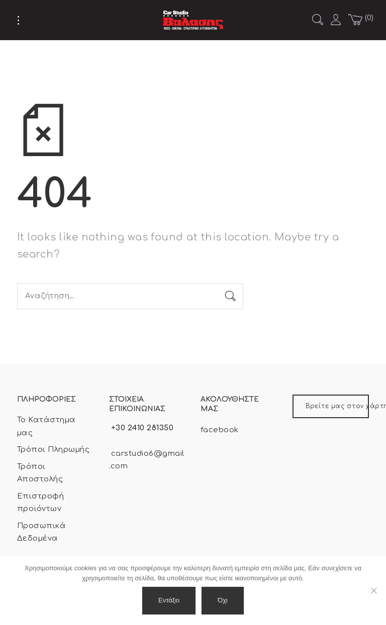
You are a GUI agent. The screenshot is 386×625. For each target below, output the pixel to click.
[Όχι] (373, 590)
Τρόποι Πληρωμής (53, 449)
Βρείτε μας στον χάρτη (337, 406)
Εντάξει (168, 600)
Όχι (223, 600)
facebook (220, 430)
